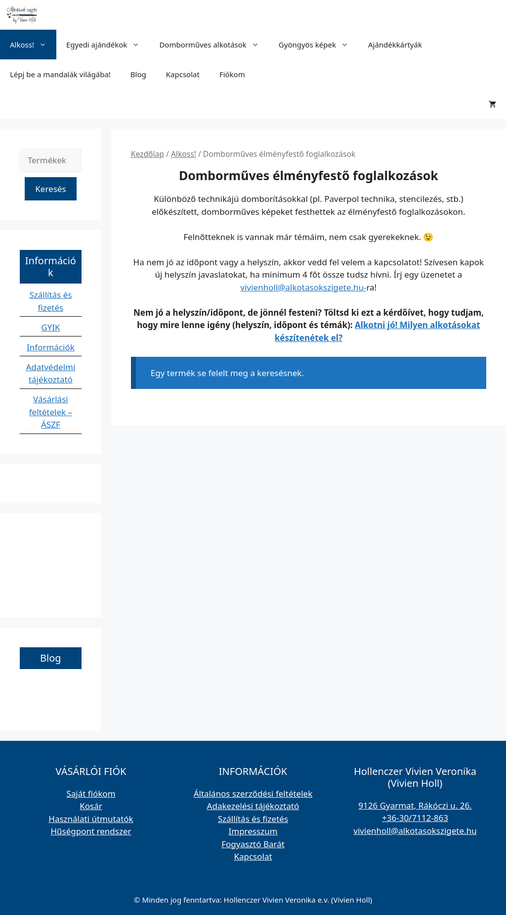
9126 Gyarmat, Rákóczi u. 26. (414, 805)
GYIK (50, 327)
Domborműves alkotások (213, 44)
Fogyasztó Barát (253, 844)
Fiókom (232, 74)
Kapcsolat (183, 74)
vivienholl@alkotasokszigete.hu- (304, 287)
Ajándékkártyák (395, 44)
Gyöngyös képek (318, 44)
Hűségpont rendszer (90, 831)
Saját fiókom (90, 793)
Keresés (50, 188)
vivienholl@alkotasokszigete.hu (414, 830)
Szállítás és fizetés (253, 818)
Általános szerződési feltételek (253, 793)
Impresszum (252, 831)
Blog (138, 74)
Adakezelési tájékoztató (253, 806)
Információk (51, 347)
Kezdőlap (147, 153)
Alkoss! (33, 44)
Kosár (91, 806)
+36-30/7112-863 (415, 817)
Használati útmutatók (90, 818)
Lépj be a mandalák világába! (60, 74)
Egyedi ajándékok (107, 44)
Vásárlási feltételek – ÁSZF (50, 411)
